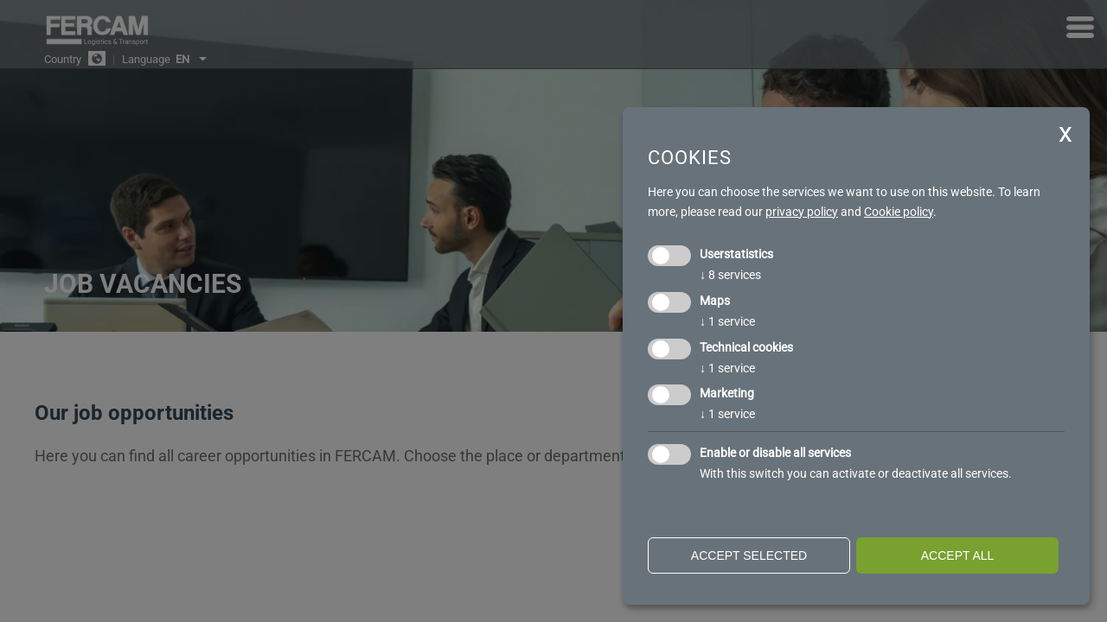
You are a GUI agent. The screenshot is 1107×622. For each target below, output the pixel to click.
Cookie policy (898, 212)
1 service (727, 321)
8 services (730, 275)
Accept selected (749, 555)
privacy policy (801, 212)
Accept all (958, 555)
